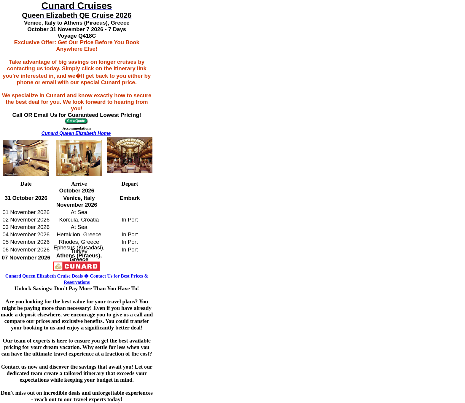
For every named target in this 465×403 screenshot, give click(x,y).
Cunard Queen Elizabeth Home (76, 133)
